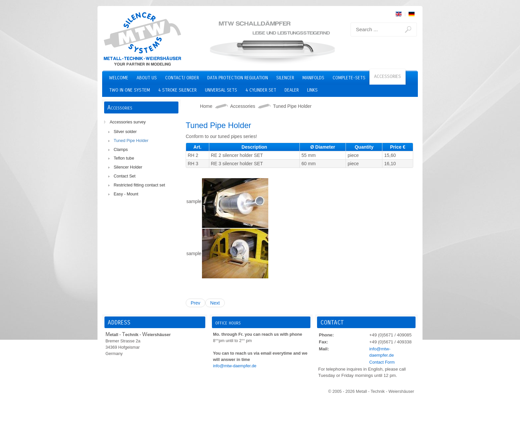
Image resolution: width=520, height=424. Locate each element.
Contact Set (125, 176)
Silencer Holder (128, 167)
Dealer (292, 90)
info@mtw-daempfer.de (234, 366)
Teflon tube (124, 158)
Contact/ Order (182, 78)
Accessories (387, 76)
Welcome (118, 78)
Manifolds (313, 78)
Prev (195, 303)
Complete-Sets (349, 78)
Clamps (121, 149)
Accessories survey (128, 122)
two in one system (129, 90)
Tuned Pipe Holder (131, 140)
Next (215, 303)
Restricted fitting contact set (139, 185)
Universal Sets (221, 90)
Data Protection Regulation (237, 78)
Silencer (285, 78)
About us (147, 78)
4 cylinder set (260, 90)
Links (312, 90)
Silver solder (125, 131)
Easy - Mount (126, 194)
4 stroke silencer (177, 90)
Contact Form (382, 362)
